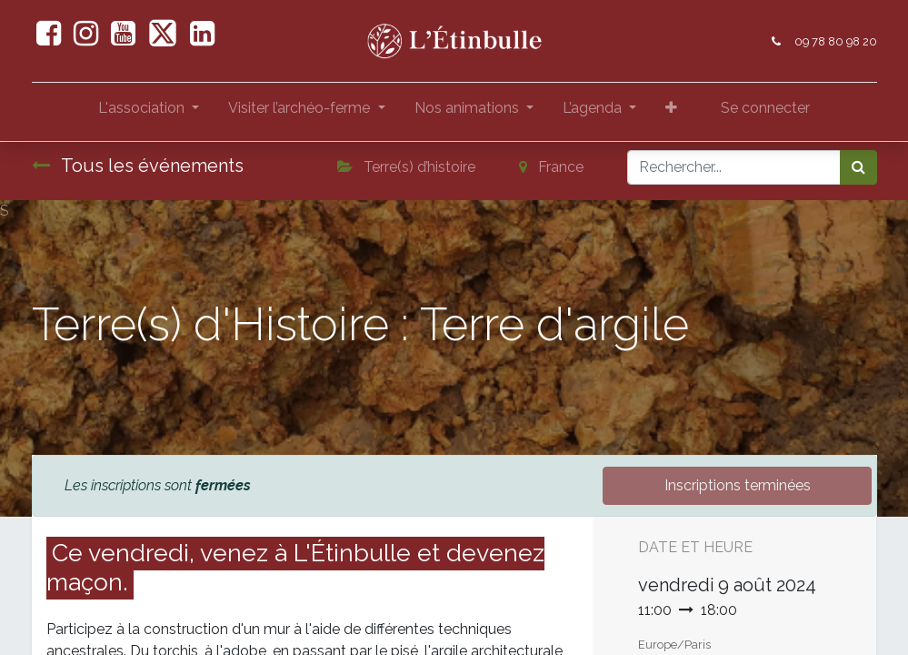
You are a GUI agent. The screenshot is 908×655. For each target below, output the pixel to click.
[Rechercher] (858, 167)
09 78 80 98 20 (835, 41)
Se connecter (765, 107)
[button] (671, 112)
